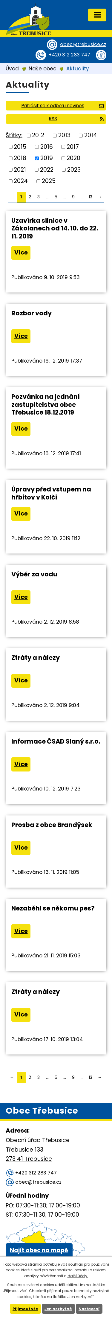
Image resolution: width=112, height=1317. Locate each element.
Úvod (12, 68)
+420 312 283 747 (69, 54)
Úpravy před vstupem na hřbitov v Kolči (51, 493)
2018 (20, 158)
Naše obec (42, 68)
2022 (46, 169)
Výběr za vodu (34, 574)
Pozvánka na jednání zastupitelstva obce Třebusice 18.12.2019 (45, 404)
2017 (73, 147)
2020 (73, 158)
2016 (46, 147)
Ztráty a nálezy (35, 657)
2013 (64, 135)
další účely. (77, 1275)
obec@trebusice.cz (83, 44)
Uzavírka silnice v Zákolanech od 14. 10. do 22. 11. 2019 (54, 228)
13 (90, 197)
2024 (21, 181)
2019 (46, 158)
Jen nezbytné (58, 1308)
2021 (20, 169)
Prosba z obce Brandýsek (51, 824)
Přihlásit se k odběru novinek (63, 105)
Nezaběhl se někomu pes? (53, 908)
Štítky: (14, 135)
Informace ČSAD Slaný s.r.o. (55, 741)
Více (21, 253)
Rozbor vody (31, 313)
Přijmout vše (25, 1308)
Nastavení (89, 1308)
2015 (20, 147)
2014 (90, 135)
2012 (38, 135)
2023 (74, 169)
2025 (49, 181)
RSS (76, 119)
